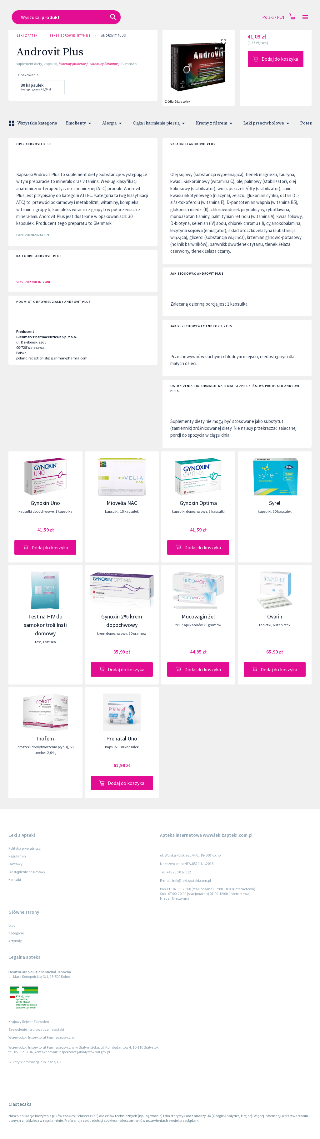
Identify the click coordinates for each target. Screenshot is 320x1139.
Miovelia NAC (122, 502)
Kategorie (16, 933)
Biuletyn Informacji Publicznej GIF (35, 1062)
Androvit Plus (113, 35)
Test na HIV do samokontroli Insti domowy (45, 625)
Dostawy (15, 864)
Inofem (45, 738)
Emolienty (79, 123)
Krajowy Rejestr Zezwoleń (28, 1021)
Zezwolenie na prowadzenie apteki (36, 1029)
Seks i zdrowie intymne (70, 35)
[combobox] (130, 17)
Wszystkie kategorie (33, 123)
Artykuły (15, 940)
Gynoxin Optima (198, 502)
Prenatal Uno (121, 738)
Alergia (113, 123)
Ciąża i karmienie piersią (160, 123)
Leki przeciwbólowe (267, 123)
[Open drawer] (305, 17)
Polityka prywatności (25, 848)
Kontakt (14, 879)
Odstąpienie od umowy (26, 871)
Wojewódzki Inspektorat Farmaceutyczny (41, 1037)
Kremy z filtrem (215, 123)
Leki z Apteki (27, 35)
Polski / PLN (273, 17)
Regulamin (17, 856)
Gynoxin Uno (45, 502)
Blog (11, 925)
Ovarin (274, 616)
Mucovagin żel (198, 616)
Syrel (274, 502)
